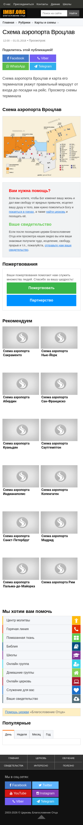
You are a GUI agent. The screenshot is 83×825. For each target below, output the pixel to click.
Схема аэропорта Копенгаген (54, 492)
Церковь (41, 758)
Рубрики (25, 22)
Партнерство (41, 300)
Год (48, 734)
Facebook (15, 58)
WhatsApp (15, 66)
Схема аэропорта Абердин (16, 399)
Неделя (22, 734)
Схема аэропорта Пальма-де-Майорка (19, 584)
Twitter (45, 785)
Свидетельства (13, 765)
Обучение (68, 758)
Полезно (68, 765)
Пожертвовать (41, 288)
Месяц (36, 734)
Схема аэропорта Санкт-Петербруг (16, 538)
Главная (8, 22)
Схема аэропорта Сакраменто (16, 353)
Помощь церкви (17, 712)
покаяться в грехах (21, 211)
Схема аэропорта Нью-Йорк (54, 353)
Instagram (45, 793)
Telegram (43, 66)
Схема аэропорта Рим (58, 582)
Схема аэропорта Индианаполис (16, 492)
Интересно (41, 765)
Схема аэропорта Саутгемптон (54, 445)
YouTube (18, 793)
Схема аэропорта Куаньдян (16, 445)
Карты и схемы (45, 22)
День (8, 734)
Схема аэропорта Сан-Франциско (54, 399)
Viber (43, 58)
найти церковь (55, 211)
